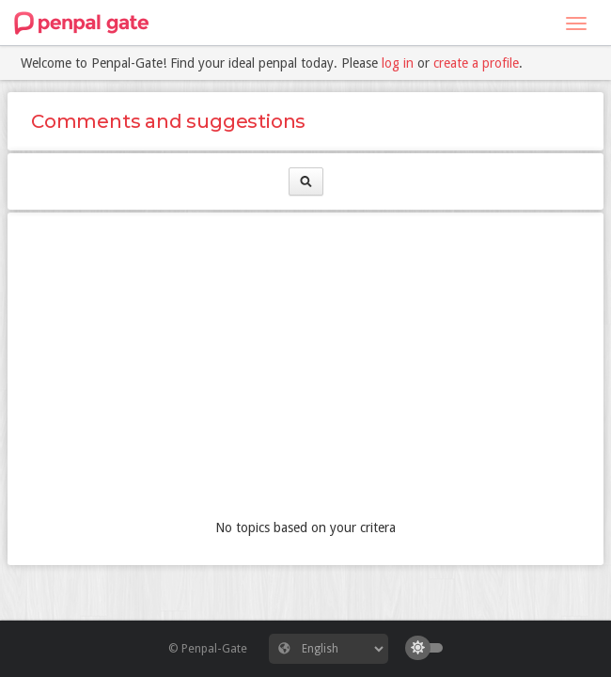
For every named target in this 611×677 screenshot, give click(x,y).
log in (398, 63)
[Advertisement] (305, 367)
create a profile (476, 63)
